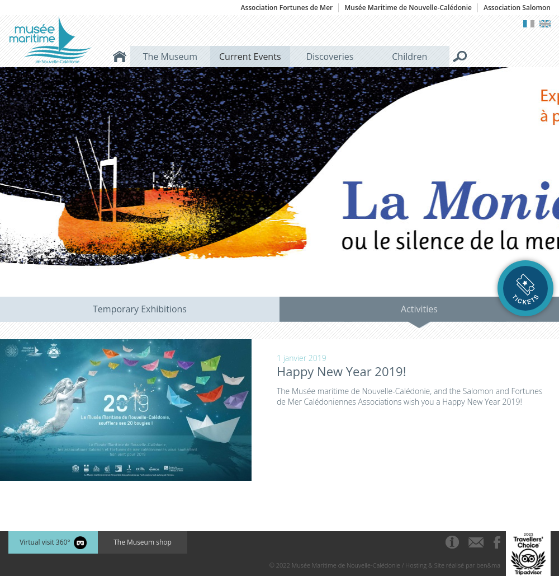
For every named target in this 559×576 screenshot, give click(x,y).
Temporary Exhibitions (140, 309)
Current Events (250, 56)
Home (119, 56)
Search (460, 56)
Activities (419, 309)
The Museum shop (142, 542)
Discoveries (330, 56)
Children (409, 56)
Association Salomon (517, 7)
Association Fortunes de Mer (286, 7)
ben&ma (488, 565)
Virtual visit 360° (53, 542)
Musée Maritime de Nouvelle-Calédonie (408, 7)
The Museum (170, 56)
